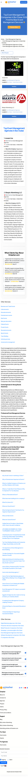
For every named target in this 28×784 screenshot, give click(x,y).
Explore (2, 738)
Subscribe (3, 762)
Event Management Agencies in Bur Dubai (13, 46)
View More (14, 86)
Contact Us (3, 697)
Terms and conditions (5, 712)
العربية (3, 766)
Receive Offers (14, 27)
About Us (2, 694)
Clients (2, 706)
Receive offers (24, 2)
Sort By (2, 50)
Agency (4, 759)
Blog (1, 719)
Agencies (2, 700)
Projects (2, 703)
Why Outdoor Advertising (6, 725)
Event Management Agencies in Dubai (12, 44)
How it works (3, 735)
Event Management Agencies (13, 39)
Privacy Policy (3, 709)
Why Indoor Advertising (6, 722)
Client (10, 759)
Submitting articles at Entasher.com (9, 728)
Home (2, 39)
